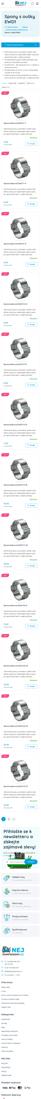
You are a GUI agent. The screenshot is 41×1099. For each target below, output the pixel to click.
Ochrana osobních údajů (10, 999)
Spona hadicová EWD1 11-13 (15, 364)
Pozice (4, 83)
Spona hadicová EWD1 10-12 (15, 304)
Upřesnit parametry (20, 45)
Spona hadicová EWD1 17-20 (16, 545)
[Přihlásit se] (13, 861)
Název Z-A (5, 87)
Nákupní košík (6, 1075)
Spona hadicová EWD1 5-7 (15, 123)
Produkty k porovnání (9, 1035)
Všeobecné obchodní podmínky (12, 1003)
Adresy (4, 1071)
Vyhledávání (5, 1019)
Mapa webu (5, 987)
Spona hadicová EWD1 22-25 (16, 726)
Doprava (4, 1047)
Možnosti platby (7, 1051)
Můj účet (4, 1063)
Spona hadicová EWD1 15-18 (15, 485)
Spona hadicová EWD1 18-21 (15, 605)
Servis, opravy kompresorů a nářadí (14, 995)
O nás (3, 991)
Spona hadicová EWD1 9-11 (15, 244)
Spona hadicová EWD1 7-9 (15, 183)
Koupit (31, 144)
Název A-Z (30, 83)
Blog (3, 1027)
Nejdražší (21, 83)
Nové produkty (7, 1039)
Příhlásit (31, 862)
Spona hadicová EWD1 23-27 (16, 786)
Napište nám (6, 1007)
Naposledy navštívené (9, 1031)
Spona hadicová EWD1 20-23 (16, 666)
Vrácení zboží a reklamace (11, 1043)
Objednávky (5, 1067)
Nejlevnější (12, 83)
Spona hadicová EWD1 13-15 (15, 425)
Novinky (4, 1023)
